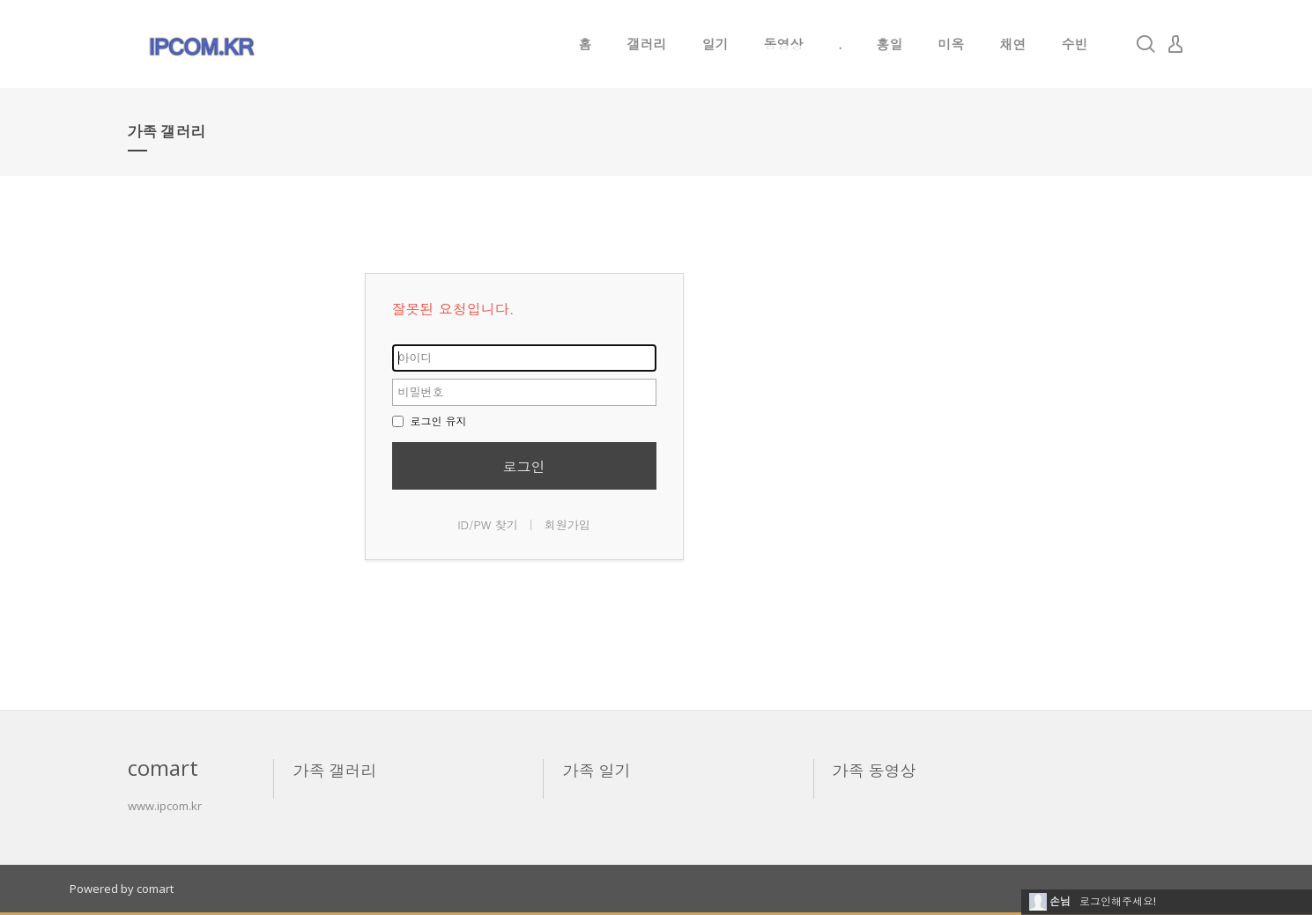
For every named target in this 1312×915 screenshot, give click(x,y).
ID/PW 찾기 (487, 524)
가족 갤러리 (335, 770)
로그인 (524, 466)
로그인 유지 (429, 420)
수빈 (1075, 44)
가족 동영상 (874, 770)
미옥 (951, 44)
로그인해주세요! (1117, 901)
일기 (715, 44)
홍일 (890, 44)
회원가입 (567, 524)
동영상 (784, 44)
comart (155, 889)
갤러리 (647, 44)
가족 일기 (597, 770)
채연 (1013, 44)
